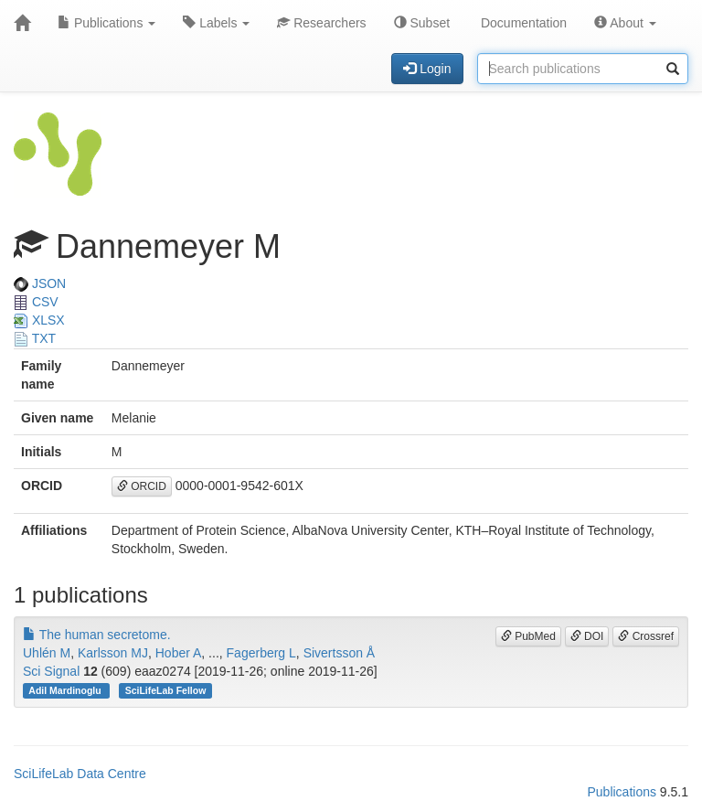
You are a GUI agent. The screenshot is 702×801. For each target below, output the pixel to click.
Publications (106, 23)
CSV (36, 301)
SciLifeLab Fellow (166, 690)
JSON (40, 283)
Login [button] (427, 68)
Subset (422, 23)
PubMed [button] (528, 636)
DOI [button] (587, 636)
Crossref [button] (646, 636)
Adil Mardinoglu (65, 690)
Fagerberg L (261, 653)
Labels (216, 23)
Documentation (522, 23)
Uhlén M (46, 653)
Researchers (321, 23)
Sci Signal (51, 671)
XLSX (39, 320)
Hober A (178, 653)
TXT (35, 338)
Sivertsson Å (339, 653)
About (625, 23)
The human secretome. (97, 634)
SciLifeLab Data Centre (80, 773)
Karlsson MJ (113, 653)
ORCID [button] (141, 486)
